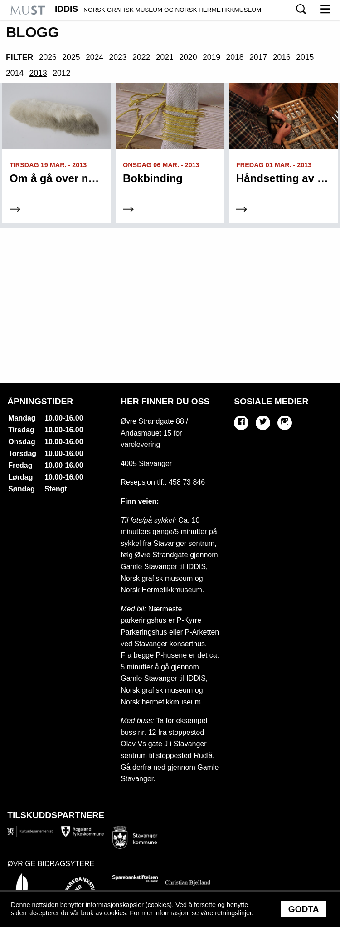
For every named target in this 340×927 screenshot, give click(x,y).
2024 (94, 57)
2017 (258, 57)
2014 (15, 73)
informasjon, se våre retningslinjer (203, 913)
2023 (118, 57)
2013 (38, 73)
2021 (165, 57)
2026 (48, 57)
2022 (141, 57)
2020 (188, 57)
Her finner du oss (165, 401)
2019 (211, 57)
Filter (19, 57)
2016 (282, 57)
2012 (61, 73)
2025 (71, 57)
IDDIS (158, 9)
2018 (234, 57)
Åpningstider (40, 401)
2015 (305, 57)
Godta (303, 909)
